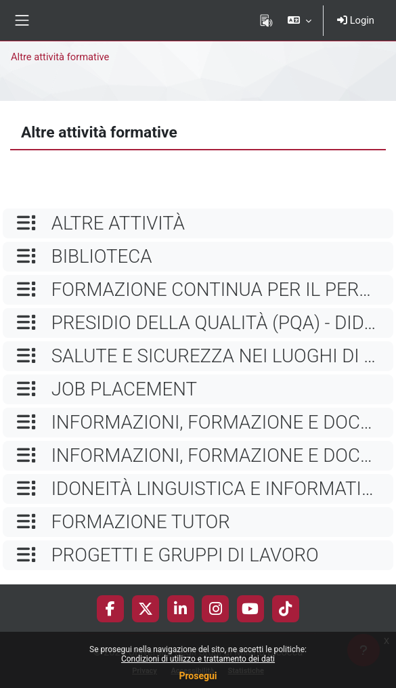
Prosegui (198, 675)
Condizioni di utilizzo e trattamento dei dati (198, 659)
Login (355, 20)
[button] (299, 20)
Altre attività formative (60, 57)
